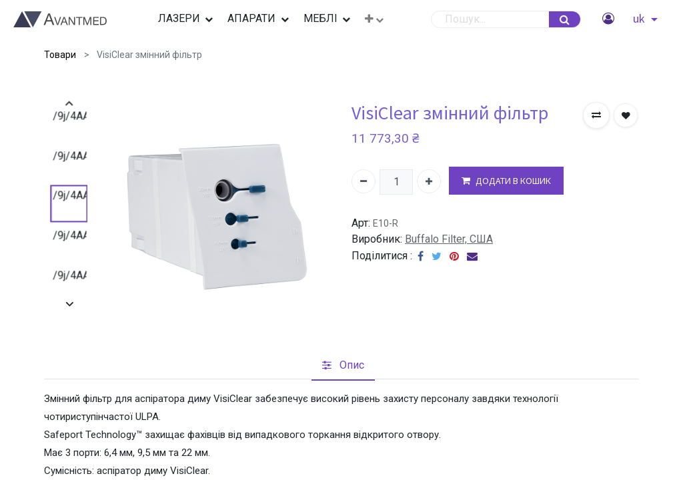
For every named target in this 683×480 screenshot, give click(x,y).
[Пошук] (564, 19)
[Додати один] (429, 181)
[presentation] (69, 103)
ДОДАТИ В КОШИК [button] (506, 181)
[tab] (343, 365)
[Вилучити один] (364, 181)
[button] (374, 19)
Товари (60, 54)
